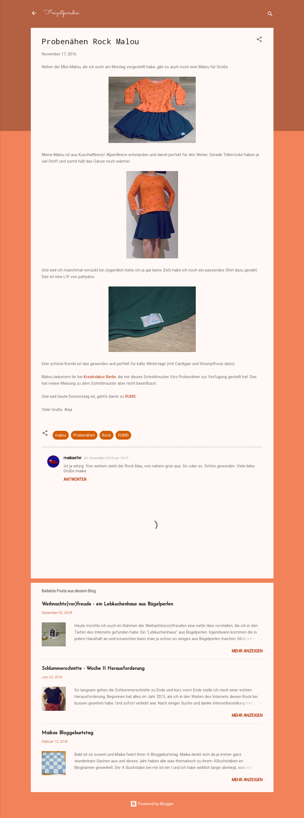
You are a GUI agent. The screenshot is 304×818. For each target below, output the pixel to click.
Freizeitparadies (61, 13)
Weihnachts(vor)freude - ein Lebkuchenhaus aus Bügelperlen (107, 604)
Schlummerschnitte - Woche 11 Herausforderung (93, 668)
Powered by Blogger (152, 803)
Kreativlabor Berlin (100, 376)
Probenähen (84, 435)
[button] (259, 40)
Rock (106, 435)
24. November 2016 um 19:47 (106, 458)
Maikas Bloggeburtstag (67, 733)
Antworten (75, 479)
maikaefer (73, 457)
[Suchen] (270, 15)
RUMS (130, 396)
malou (60, 435)
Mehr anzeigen (247, 651)
